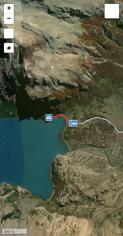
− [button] (9, 19)
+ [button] (9, 9)
